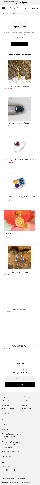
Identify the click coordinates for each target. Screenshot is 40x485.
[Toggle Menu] (3, 8)
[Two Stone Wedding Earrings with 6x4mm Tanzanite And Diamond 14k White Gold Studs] (19, 263)
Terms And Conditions (8, 408)
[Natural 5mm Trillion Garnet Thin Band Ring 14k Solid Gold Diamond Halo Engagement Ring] (19, 151)
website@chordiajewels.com (11, 451)
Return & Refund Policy (8, 403)
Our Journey (25, 400)
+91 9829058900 (8, 447)
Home (6, 13)
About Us (24, 405)
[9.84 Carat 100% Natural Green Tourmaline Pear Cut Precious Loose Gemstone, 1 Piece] (19, 337)
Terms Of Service (26, 408)
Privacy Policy (5, 405)
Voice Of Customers (7, 424)
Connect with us (6, 422)
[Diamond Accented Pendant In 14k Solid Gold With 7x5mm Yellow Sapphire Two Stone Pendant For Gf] (19, 77)
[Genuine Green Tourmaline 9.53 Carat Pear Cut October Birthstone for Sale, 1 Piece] (19, 300)
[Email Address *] (20, 378)
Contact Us (5, 417)
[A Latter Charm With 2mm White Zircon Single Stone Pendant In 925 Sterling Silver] (19, 225)
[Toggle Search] (22, 8)
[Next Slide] (35, 207)
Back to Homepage (19, 44)
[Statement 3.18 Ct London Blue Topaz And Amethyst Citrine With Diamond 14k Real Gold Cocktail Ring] (19, 188)
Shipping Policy (6, 400)
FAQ (3, 419)
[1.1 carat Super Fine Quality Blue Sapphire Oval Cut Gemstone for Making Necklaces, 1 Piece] (19, 114)
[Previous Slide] (4, 207)
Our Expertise (25, 403)
